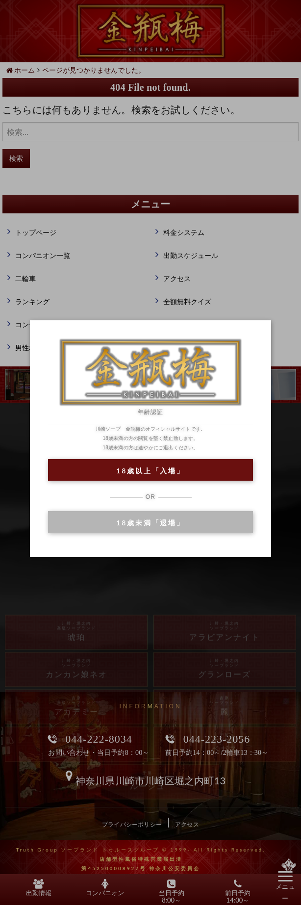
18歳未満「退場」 (150, 522)
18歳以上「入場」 (150, 470)
